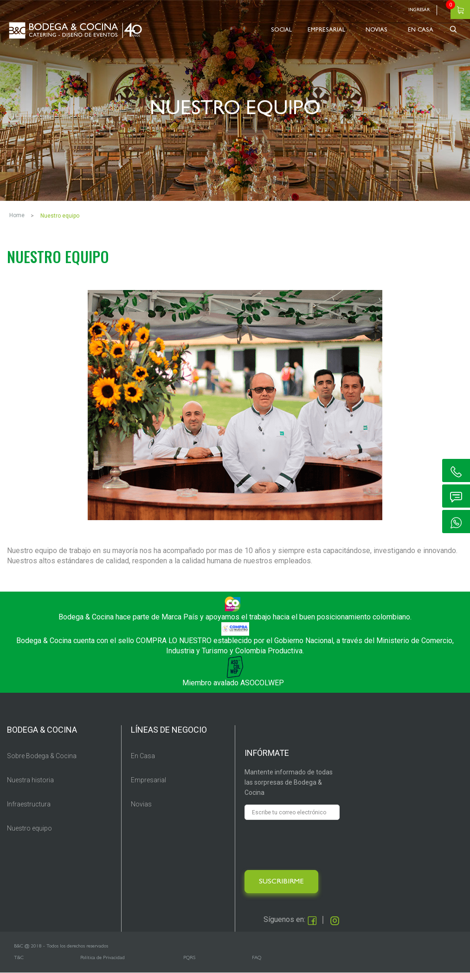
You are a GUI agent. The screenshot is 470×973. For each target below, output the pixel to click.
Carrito (460, 9)
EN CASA (420, 30)
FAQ (256, 957)
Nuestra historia (30, 780)
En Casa (143, 756)
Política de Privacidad (102, 957)
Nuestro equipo (29, 828)
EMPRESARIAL (326, 30)
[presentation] (315, 845)
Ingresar (419, 10)
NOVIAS (376, 30)
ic (456, 470)
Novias (141, 804)
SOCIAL (281, 30)
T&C (19, 957)
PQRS (189, 957)
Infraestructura (29, 804)
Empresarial (148, 780)
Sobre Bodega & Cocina (42, 756)
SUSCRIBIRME (281, 882)
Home (17, 215)
